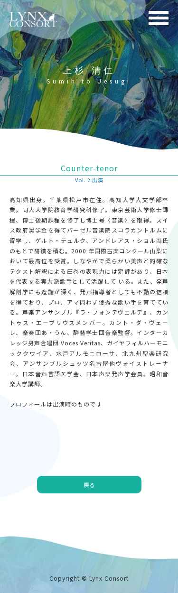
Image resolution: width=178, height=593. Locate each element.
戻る (89, 485)
